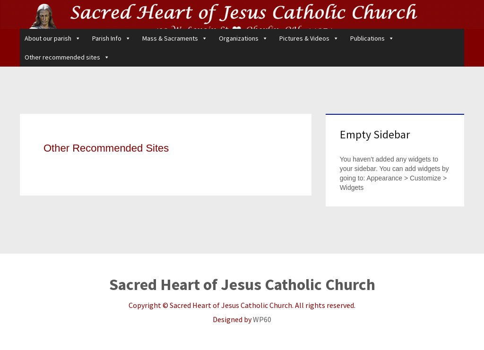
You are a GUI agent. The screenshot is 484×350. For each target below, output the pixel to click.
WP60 (262, 319)
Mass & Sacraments (174, 38)
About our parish (53, 38)
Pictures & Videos (309, 38)
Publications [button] (372, 38)
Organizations (243, 38)
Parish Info (111, 38)
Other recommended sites (67, 57)
